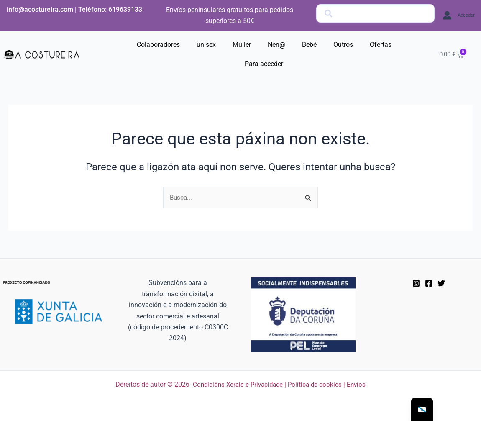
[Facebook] (428, 283)
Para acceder (264, 64)
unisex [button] (206, 45)
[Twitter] (441, 283)
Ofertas (380, 45)
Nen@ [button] (276, 45)
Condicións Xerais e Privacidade (236, 384)
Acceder (466, 15)
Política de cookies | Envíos (329, 384)
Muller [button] (242, 45)
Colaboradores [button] (158, 45)
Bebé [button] (309, 45)
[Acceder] (447, 15)
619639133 (125, 9)
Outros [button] (343, 45)
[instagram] (416, 283)
